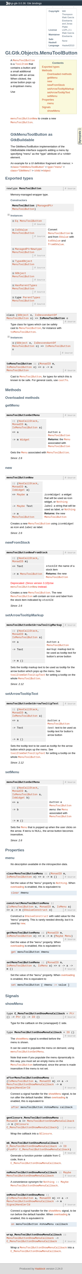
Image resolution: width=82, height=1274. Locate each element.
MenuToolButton (24, 60)
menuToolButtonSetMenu (23, 782)
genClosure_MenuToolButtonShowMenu (33, 1118)
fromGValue (56, 244)
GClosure (22, 1124)
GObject (20, 273)
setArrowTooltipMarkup (60, 88)
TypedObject (24, 261)
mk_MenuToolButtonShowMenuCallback (33, 1143)
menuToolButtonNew (24, 118)
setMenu (52, 96)
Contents (68, 6)
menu (50, 103)
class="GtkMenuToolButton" (28, 166)
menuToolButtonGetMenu (23, 415)
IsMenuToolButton (52, 318)
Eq (16, 221)
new (49, 81)
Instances (32, 6)
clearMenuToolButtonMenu (25, 874)
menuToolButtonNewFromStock (27, 553)
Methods (47, 70)
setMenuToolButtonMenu (23, 962)
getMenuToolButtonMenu (23, 933)
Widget (25, 440)
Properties (48, 99)
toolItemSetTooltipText (28, 674)
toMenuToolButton (23, 332)
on (12, 1224)
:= (55, 985)
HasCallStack (28, 421)
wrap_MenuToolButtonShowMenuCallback (34, 1235)
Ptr (72, 1014)
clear (15, 893)
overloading (17, 886)
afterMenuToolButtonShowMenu (28, 1078)
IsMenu (61, 907)
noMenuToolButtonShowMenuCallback (32, 1172)
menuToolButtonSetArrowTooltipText (33, 704)
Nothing (62, 501)
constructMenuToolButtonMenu (28, 903)
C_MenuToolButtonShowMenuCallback (40, 1014)
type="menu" (54, 166)
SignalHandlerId (18, 1088)
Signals (46, 107)
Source (57, 6)
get (13, 952)
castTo (63, 380)
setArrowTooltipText (58, 92)
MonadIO (45, 364)
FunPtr (13, 1149)
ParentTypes (31, 297)
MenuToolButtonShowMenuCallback (38, 1032)
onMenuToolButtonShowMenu (25, 1195)
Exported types (51, 66)
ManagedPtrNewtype (28, 249)
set (13, 985)
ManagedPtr (45, 206)
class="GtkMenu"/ (21, 170)
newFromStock (56, 84)
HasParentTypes (26, 285)
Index (77, 6)
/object (46, 170)
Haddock (40, 1268)
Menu (67, 439)
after (15, 1107)
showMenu (53, 110)
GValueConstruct (35, 910)
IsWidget (18, 490)
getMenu (52, 77)
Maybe (21, 495)
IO (33, 1017)
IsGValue (21, 230)
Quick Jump (46, 6)
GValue (63, 236)
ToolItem (21, 64)
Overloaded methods (59, 74)
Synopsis (76, 127)
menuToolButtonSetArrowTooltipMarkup (34, 625)
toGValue (54, 240)
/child (37, 170)
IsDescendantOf (46, 315)
